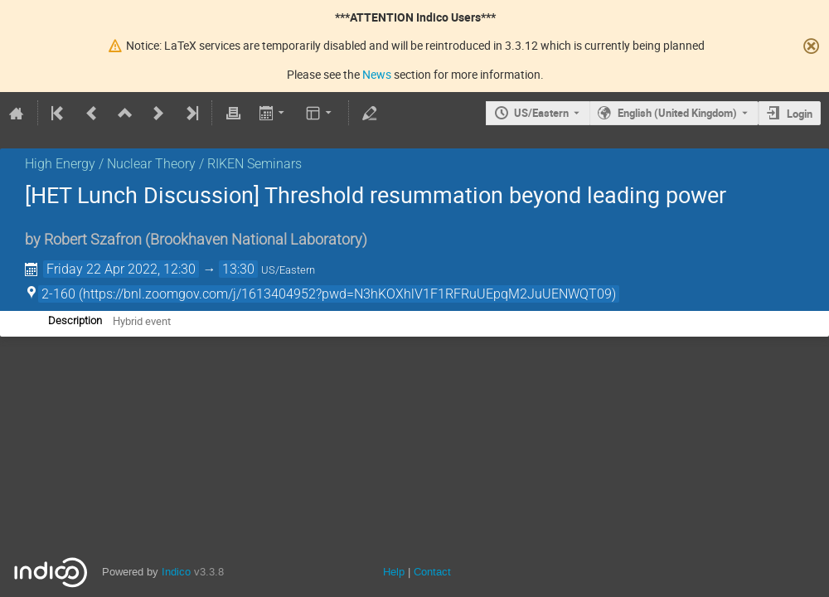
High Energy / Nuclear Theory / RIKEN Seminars (163, 164)
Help (394, 572)
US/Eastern (541, 112)
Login (799, 113)
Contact (432, 572)
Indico (176, 572)
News (376, 74)
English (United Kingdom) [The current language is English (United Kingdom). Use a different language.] (677, 112)
